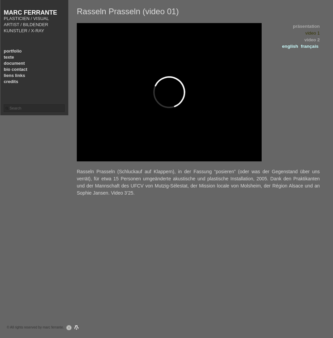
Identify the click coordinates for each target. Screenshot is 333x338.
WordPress (78, 327)
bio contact (15, 69)
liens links (14, 75)
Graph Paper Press (67, 327)
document (14, 63)
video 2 (312, 39)
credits (11, 81)
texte (9, 57)
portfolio (13, 51)
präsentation (306, 26)
